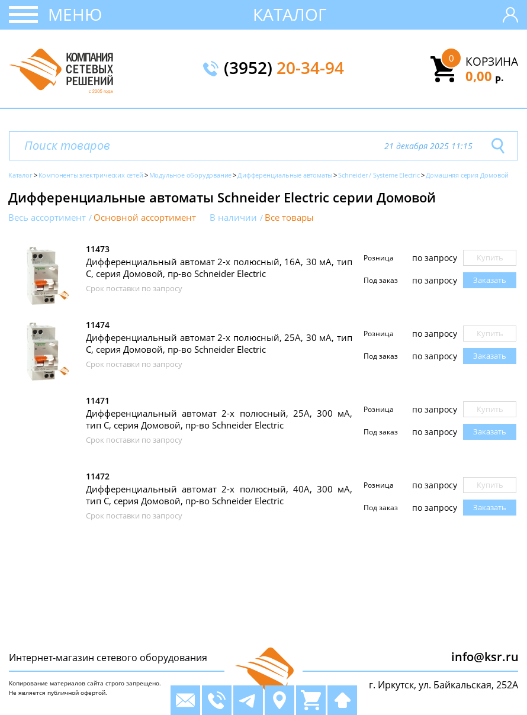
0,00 (484, 76)
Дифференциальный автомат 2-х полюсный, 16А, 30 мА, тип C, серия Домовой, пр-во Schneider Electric (219, 267)
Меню (75, 14)
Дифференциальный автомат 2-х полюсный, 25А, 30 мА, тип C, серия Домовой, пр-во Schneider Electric (219, 343)
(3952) (284, 68)
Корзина (491, 61)
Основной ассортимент (145, 217)
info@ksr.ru (485, 657)
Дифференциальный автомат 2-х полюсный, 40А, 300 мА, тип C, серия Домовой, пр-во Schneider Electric (219, 495)
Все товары (289, 217)
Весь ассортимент (47, 217)
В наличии (233, 217)
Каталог (290, 14)
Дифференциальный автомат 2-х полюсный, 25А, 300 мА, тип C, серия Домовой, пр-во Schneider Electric (219, 419)
